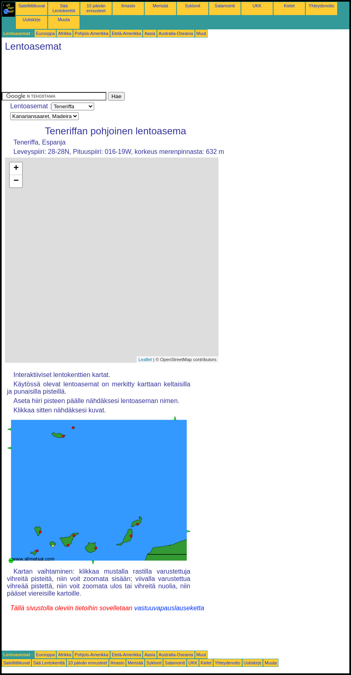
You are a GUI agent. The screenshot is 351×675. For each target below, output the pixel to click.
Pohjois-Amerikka (91, 33)
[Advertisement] (150, 73)
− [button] (16, 181)
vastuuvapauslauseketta (169, 608)
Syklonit (192, 5)
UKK (257, 5)
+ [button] (16, 168)
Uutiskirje (32, 19)
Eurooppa (45, 33)
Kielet (289, 5)
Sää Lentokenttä (64, 8)
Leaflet (145, 359)
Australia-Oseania (176, 33)
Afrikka (64, 33)
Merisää (160, 5)
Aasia (149, 33)
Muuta (64, 19)
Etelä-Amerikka (126, 33)
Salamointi (225, 5)
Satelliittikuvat (31, 5)
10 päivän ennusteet (96, 8)
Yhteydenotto (321, 5)
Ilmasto (128, 5)
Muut (201, 33)
